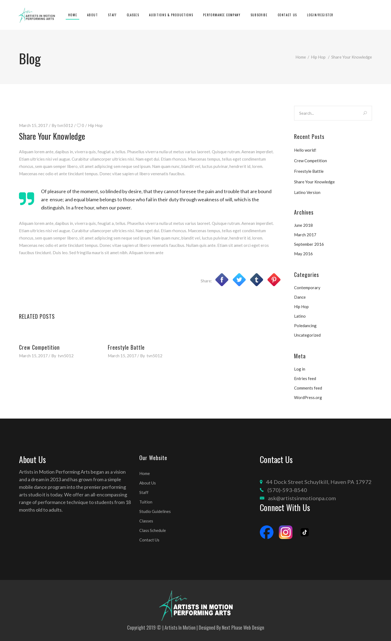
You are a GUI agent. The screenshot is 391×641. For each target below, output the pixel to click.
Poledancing (305, 325)
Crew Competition (39, 347)
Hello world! (305, 150)
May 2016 (303, 253)
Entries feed (305, 378)
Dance (300, 297)
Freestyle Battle (126, 347)
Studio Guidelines (155, 511)
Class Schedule (152, 530)
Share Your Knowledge (314, 181)
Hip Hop (318, 57)
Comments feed (308, 387)
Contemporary (307, 287)
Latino (300, 316)
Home (300, 57)
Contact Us (149, 539)
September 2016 (309, 244)
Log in (299, 368)
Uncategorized (307, 335)
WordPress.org (308, 397)
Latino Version (307, 192)
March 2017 (305, 234)
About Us (147, 482)
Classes (146, 520)
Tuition (145, 501)
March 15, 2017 (33, 125)
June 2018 (303, 225)
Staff (144, 492)
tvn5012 (65, 125)
